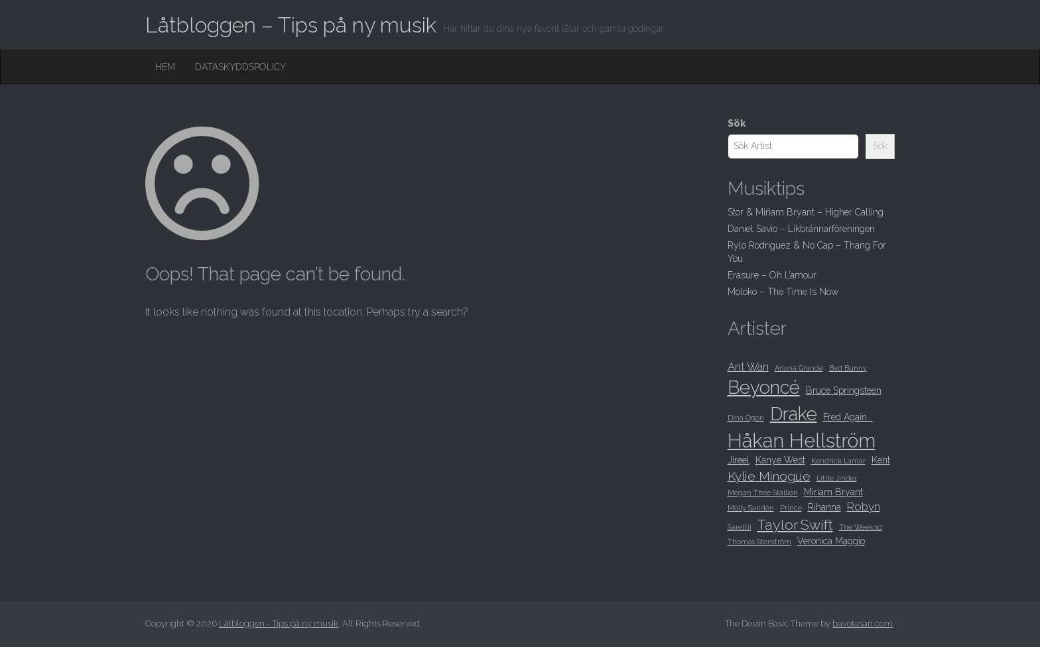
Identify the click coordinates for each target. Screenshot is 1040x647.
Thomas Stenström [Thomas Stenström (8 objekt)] (759, 542)
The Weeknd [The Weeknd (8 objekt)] (860, 527)
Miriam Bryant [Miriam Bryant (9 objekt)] (833, 492)
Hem (165, 67)
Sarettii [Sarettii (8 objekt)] (739, 527)
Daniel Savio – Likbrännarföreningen (801, 228)
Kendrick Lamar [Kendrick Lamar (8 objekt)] (838, 461)
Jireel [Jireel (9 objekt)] (738, 460)
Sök (737, 123)
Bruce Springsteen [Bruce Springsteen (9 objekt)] (843, 390)
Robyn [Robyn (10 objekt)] (863, 506)
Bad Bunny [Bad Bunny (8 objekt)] (848, 368)
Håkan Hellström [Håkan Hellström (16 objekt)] (802, 440)
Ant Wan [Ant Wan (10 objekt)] (748, 366)
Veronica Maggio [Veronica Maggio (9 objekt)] (831, 541)
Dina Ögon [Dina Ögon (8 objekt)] (746, 418)
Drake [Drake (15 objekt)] (793, 413)
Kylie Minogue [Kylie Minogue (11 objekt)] (769, 476)
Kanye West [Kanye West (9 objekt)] (780, 460)
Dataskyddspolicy (240, 67)
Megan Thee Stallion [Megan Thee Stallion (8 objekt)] (763, 493)
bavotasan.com (862, 623)
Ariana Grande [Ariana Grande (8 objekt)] (799, 368)
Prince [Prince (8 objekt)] (791, 508)
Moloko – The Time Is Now (783, 291)
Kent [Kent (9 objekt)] (881, 460)
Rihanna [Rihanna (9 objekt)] (824, 507)
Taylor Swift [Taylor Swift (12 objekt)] (795, 524)
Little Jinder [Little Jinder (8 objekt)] (836, 478)
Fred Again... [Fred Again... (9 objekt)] (848, 417)
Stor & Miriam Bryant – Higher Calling (805, 212)
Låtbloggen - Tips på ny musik (278, 623)
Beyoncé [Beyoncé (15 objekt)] (764, 387)
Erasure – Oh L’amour (772, 275)
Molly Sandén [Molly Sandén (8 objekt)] (751, 508)
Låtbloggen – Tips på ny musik (290, 25)
